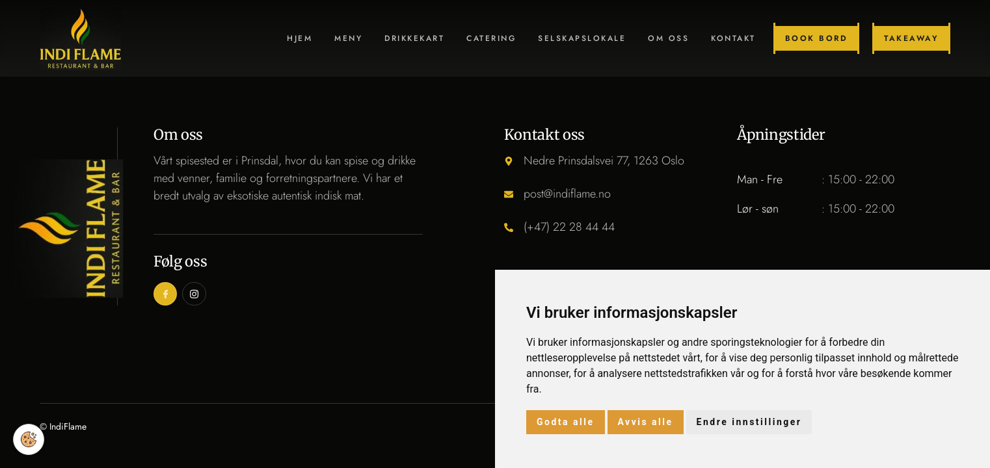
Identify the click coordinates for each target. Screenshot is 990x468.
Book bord (816, 38)
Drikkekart (414, 38)
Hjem (299, 38)
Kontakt (733, 38)
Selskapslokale (582, 38)
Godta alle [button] (566, 422)
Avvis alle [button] (645, 422)
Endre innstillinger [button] (749, 422)
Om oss (668, 38)
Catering (491, 38)
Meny (348, 38)
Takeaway (911, 38)
